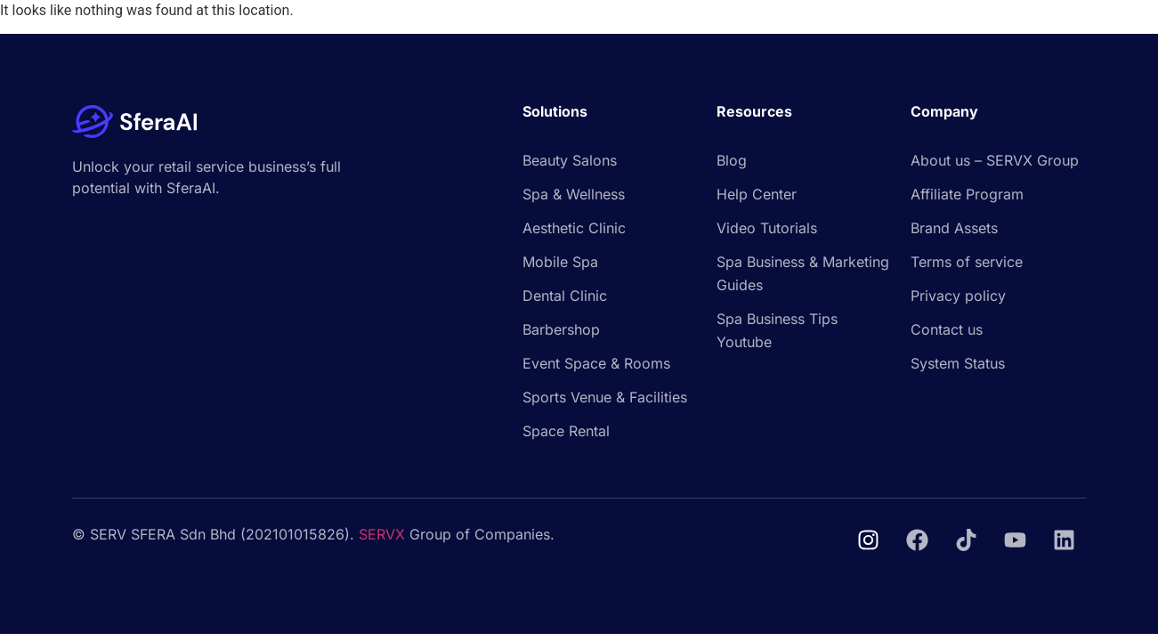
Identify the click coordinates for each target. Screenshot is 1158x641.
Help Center (757, 194)
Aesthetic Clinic (574, 228)
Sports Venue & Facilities (604, 397)
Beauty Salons (569, 160)
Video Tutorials (767, 228)
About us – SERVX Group (995, 160)
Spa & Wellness (573, 194)
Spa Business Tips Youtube (777, 330)
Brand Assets (954, 228)
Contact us (947, 329)
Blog (732, 160)
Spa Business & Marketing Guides (803, 273)
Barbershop (561, 329)
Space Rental (566, 431)
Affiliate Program (967, 194)
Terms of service (967, 262)
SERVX (382, 534)
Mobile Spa (560, 262)
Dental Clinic (564, 295)
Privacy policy (958, 295)
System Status (958, 363)
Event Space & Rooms (596, 363)
